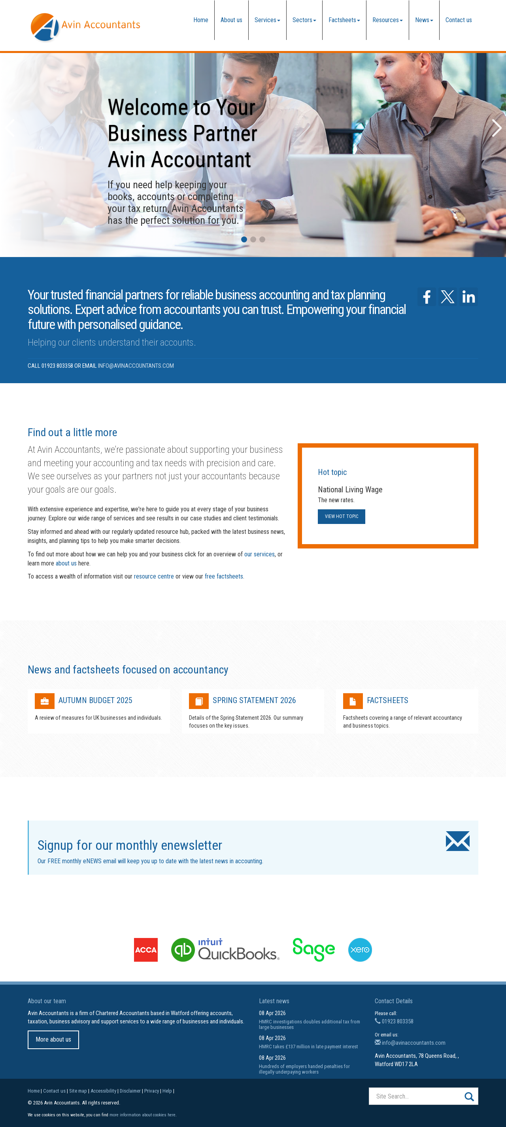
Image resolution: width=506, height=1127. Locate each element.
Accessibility (103, 1091)
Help (167, 1091)
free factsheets (224, 576)
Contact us (459, 20)
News (424, 20)
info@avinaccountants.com (136, 365)
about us (66, 563)
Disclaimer (130, 1091)
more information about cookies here (143, 1115)
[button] (244, 239)
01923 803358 (394, 1021)
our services (259, 554)
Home (200, 20)
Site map (78, 1091)
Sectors (304, 20)
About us (231, 20)
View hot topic (341, 516)
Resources (387, 20)
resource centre (154, 576)
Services (267, 20)
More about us (53, 1039)
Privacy (151, 1091)
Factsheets (344, 20)
